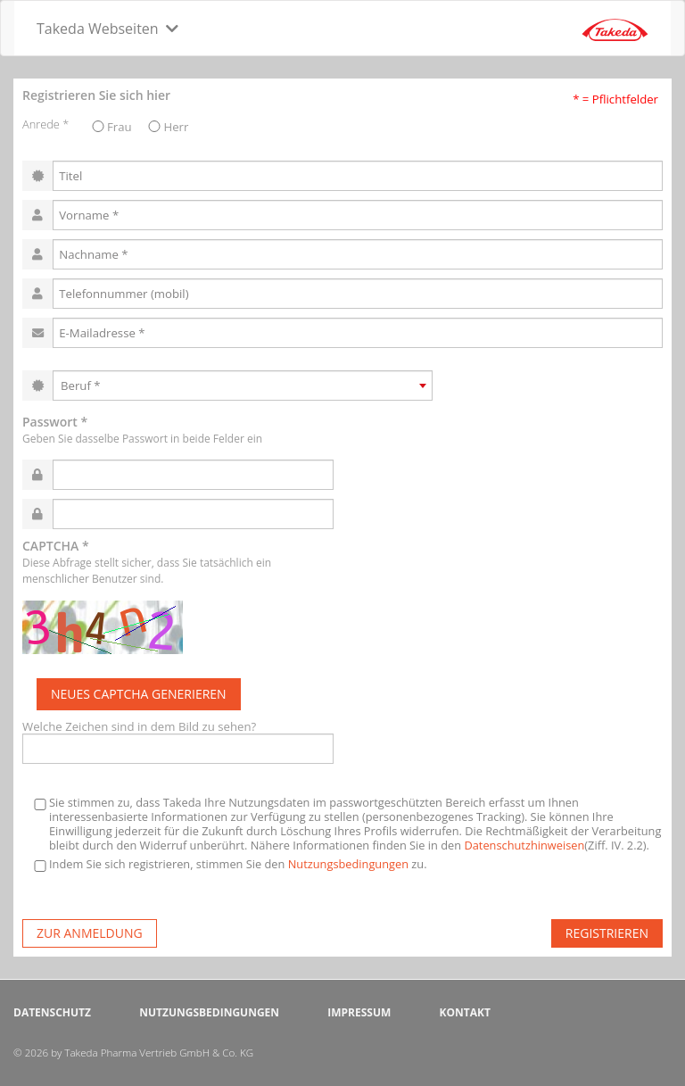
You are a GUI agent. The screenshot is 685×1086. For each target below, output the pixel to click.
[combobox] (243, 385)
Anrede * (45, 124)
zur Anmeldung (90, 932)
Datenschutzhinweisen (524, 845)
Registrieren (606, 932)
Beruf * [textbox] (81, 385)
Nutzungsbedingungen (348, 864)
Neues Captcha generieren (139, 693)
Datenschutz (52, 1012)
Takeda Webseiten (98, 28)
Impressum (359, 1012)
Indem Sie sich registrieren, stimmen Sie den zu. (229, 864)
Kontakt (464, 1012)
